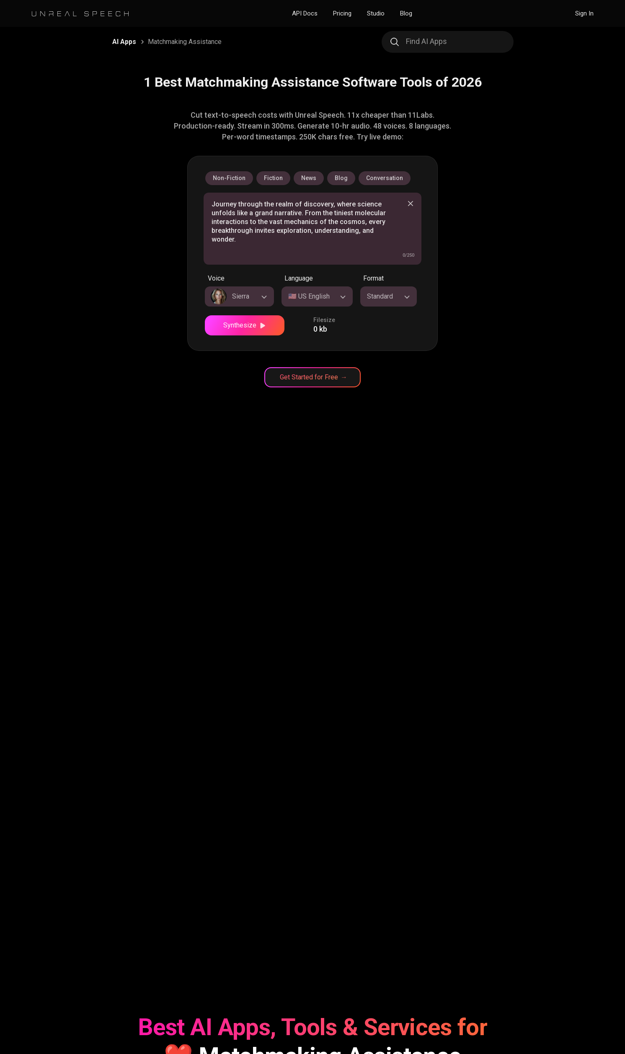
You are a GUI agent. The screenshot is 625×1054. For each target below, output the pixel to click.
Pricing (342, 13)
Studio (376, 13)
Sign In (584, 13)
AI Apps (124, 42)
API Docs (305, 13)
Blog (406, 13)
